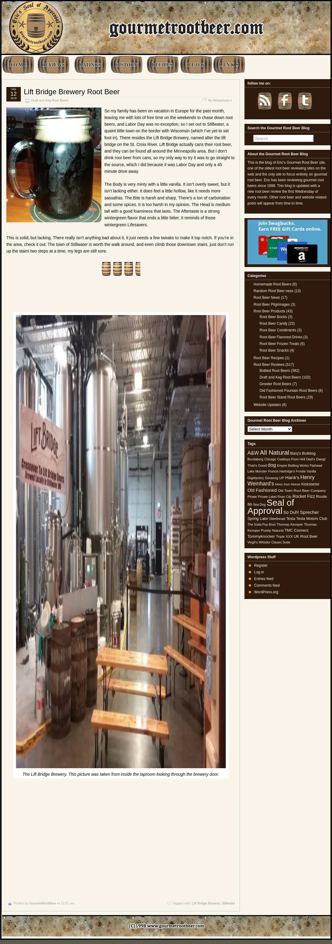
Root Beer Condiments (278, 330)
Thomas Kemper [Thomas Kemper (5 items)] (289, 524)
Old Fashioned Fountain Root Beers (288, 390)
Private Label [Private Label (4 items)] (267, 496)
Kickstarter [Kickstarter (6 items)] (310, 484)
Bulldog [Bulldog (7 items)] (309, 453)
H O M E (17, 64)
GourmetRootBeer (42, 903)
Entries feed (263, 579)
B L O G (195, 64)
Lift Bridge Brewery (206, 903)
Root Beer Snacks (274, 350)
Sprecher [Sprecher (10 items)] (309, 512)
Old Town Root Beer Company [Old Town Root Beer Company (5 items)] (302, 490)
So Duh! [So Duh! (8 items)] (291, 512)
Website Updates (267, 405)
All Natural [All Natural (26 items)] (274, 452)
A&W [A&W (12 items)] (253, 453)
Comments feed (267, 585)
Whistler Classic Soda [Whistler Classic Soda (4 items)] (274, 542)
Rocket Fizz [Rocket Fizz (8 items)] (303, 496)
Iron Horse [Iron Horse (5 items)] (292, 484)
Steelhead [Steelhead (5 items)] (277, 519)
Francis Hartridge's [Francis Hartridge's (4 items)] (281, 471)
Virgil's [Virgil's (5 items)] (252, 542)
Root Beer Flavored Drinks (281, 337)
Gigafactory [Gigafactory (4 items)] (255, 478)
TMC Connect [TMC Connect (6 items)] (296, 530)
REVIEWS (53, 64)
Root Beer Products (269, 311)
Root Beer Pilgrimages (272, 304)
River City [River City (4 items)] (285, 496)
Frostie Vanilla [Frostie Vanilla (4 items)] (306, 471)
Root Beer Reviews (269, 364)
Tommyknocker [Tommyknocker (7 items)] (261, 536)
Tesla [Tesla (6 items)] (290, 518)
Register (261, 565)
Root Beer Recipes (269, 358)
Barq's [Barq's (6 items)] (295, 453)
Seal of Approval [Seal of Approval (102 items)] (270, 506)
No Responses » (220, 100)
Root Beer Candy (273, 323)
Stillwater (228, 903)
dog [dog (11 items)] (272, 465)
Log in (259, 572)
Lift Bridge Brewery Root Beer (72, 92)
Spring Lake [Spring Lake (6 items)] (257, 518)
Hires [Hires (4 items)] (279, 484)
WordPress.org (266, 592)
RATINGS (90, 64)
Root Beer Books (273, 317)
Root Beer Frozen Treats (279, 344)
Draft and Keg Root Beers (50, 100)
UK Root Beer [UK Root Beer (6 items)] (306, 536)
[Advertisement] (120, 838)
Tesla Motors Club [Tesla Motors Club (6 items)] (311, 518)
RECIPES (162, 64)
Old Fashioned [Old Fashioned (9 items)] (262, 490)
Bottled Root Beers (275, 371)
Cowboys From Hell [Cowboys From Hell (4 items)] (291, 459)
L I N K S (229, 64)
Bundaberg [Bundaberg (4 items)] (255, 459)
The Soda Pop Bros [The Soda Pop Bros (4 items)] (261, 524)
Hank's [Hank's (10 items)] (292, 477)
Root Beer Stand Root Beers (282, 397)
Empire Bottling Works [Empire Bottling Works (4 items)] (292, 465)
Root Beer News (267, 297)
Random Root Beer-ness (273, 291)
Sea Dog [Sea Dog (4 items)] (259, 504)
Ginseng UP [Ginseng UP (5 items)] (274, 478)
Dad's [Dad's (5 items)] (310, 459)
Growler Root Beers (275, 384)
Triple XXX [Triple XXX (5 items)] (284, 536)
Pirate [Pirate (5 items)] (252, 497)
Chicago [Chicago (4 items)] (270, 459)
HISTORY (126, 64)
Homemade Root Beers (272, 284)
